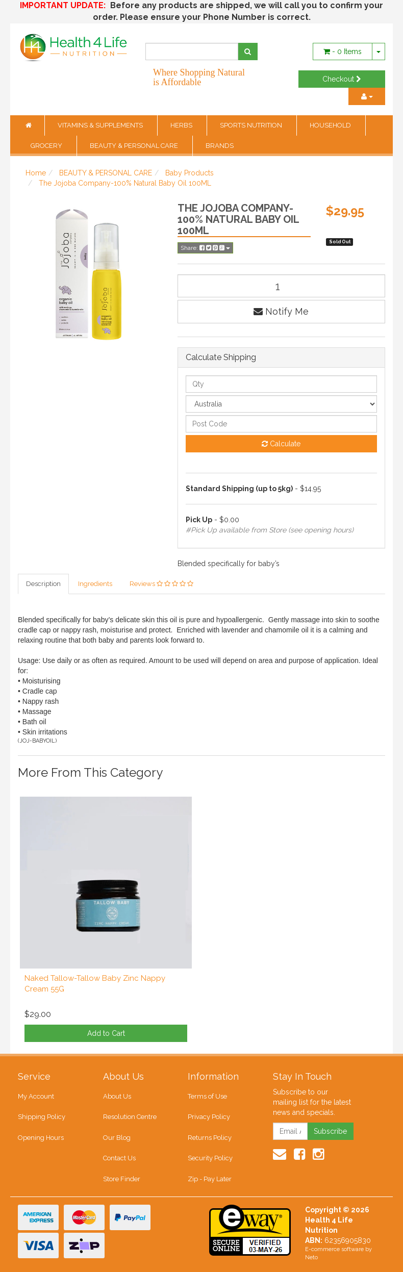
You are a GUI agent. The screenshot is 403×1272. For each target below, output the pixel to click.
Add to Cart (106, 1033)
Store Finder (121, 1179)
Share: (205, 247)
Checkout (341, 79)
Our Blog (117, 1137)
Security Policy (210, 1158)
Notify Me (281, 311)
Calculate (281, 444)
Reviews (161, 584)
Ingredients (95, 584)
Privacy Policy (209, 1117)
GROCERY (47, 145)
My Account (36, 1096)
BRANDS (220, 145)
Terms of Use (207, 1096)
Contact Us (119, 1158)
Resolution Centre (130, 1117)
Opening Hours (41, 1137)
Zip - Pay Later (210, 1179)
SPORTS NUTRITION (252, 125)
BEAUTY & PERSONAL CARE (135, 145)
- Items (342, 51)
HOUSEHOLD (331, 125)
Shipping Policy (41, 1117)
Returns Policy (210, 1137)
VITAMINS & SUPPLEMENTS (101, 125)
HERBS (182, 125)
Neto (311, 1258)
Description (43, 584)
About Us (117, 1096)
